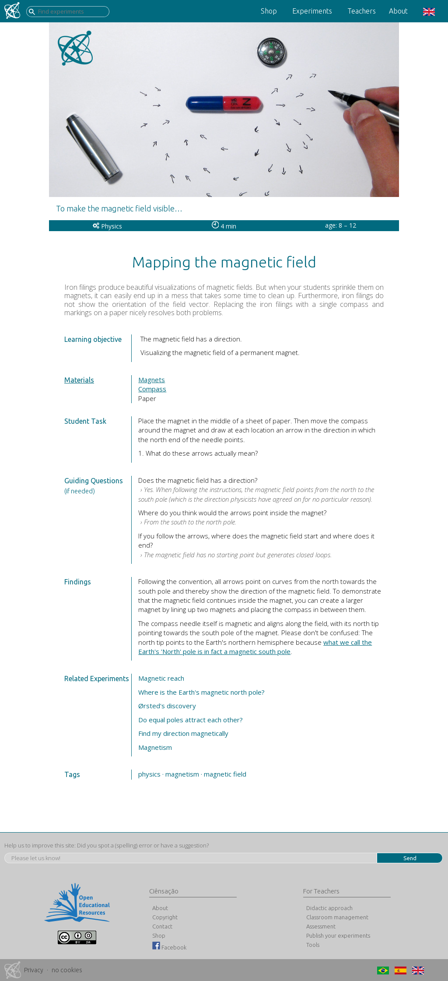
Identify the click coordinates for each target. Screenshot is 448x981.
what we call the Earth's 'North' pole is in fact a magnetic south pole (255, 647)
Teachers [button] (361, 11)
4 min (224, 226)
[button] (427, 11)
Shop (269, 11)
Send (409, 858)
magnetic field (225, 774)
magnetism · (183, 774)
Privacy (33, 970)
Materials (79, 380)
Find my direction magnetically (183, 733)
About (398, 11)
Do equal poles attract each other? (190, 719)
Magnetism (155, 747)
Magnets (151, 379)
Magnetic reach (161, 678)
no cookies (67, 970)
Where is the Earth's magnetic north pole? (201, 692)
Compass (152, 388)
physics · (151, 774)
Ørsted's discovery (167, 705)
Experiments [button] (312, 11)
